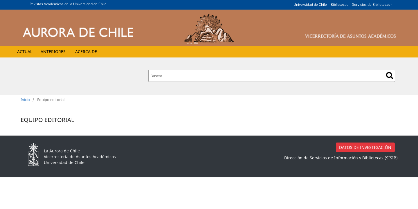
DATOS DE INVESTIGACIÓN (365, 147)
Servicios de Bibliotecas (371, 4)
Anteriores (53, 51)
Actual (24, 51)
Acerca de (86, 51)
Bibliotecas (339, 4)
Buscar (389, 75)
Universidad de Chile (310, 4)
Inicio (25, 99)
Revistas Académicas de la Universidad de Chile (68, 3)
